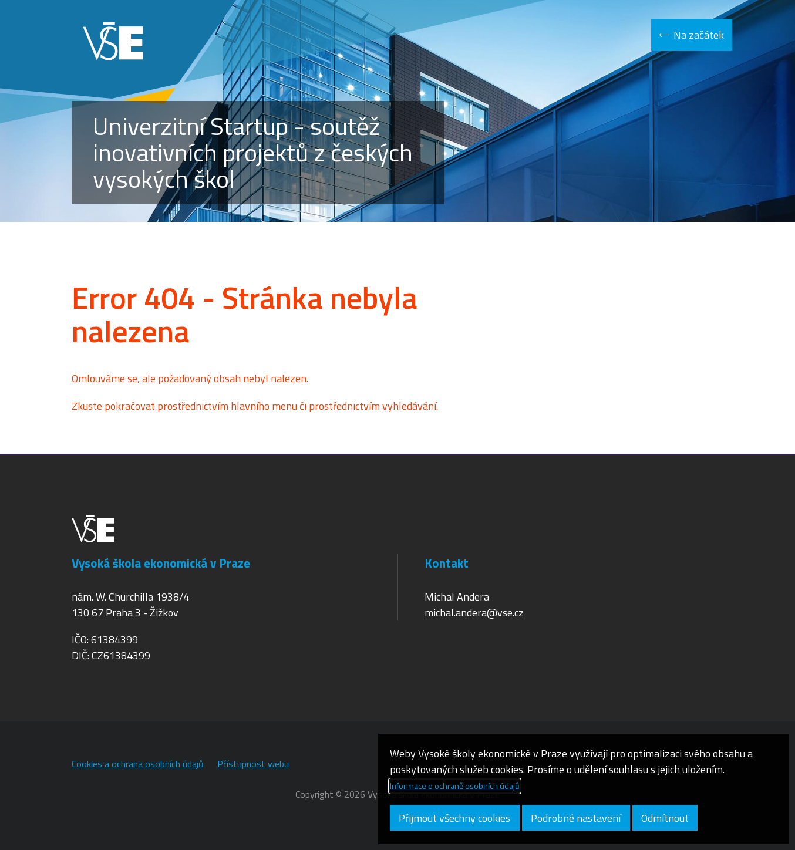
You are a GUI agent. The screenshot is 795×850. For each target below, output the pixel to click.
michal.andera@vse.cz (474, 612)
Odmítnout (665, 818)
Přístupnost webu (253, 764)
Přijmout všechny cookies (454, 818)
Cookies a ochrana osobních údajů (137, 764)
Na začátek (698, 35)
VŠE (113, 41)
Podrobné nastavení (576, 818)
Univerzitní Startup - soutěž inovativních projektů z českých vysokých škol (253, 152)
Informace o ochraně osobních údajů (455, 786)
